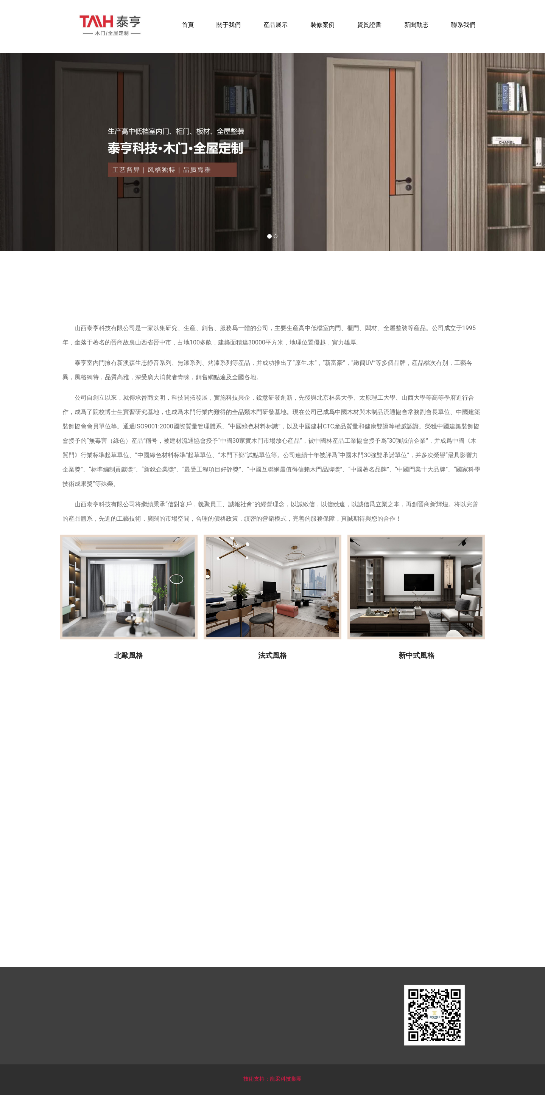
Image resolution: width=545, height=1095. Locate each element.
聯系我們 (463, 24)
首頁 (188, 24)
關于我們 (228, 24)
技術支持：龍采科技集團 (272, 1079)
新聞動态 (416, 24)
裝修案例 (322, 24)
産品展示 (275, 24)
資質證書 (369, 24)
